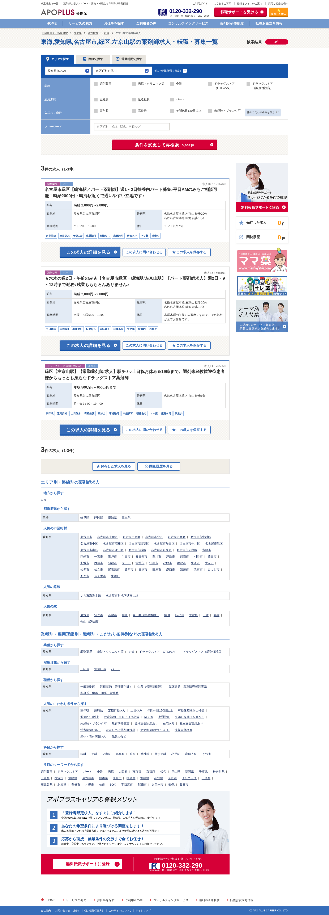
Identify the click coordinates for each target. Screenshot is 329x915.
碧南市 (184, 556)
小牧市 (167, 563)
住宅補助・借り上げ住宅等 (121, 717)
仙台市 (117, 778)
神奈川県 (219, 771)
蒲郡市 (112, 563)
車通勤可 (164, 717)
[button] (122, 71)
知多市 (84, 569)
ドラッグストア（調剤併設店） (203, 651)
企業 (131, 651)
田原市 (156, 569)
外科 (94, 754)
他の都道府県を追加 (170, 71)
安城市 (84, 563)
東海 (44, 499)
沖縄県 (144, 778)
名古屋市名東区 (161, 550)
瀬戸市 (112, 556)
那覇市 (142, 784)
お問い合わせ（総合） (67, 910)
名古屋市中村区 (201, 537)
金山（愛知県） (90, 621)
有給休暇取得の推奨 (191, 710)
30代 (113, 784)
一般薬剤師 (87, 686)
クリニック (189, 778)
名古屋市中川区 (190, 543)
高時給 (98, 710)
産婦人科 (191, 754)
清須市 (184, 569)
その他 (206, 754)
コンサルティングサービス (188, 23)
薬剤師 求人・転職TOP (55, 33)
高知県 (158, 778)
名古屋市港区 (214, 543)
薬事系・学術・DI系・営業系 (99, 693)
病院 (111, 771)
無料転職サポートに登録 (88, 864)
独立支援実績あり (191, 723)
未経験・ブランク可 (93, 723)
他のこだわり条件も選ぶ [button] (262, 112)
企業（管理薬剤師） (150, 686)
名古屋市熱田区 (164, 543)
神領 (125, 615)
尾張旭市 (114, 569)
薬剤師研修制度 (232, 23)
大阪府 (123, 771)
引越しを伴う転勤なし (189, 717)
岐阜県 (84, 517)
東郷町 (115, 576)
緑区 (106, 33)
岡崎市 (84, 556)
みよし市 (213, 569)
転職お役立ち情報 (269, 23)
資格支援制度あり (146, 723)
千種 (206, 615)
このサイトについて (120, 910)
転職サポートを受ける (239, 12)
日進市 (142, 569)
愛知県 (78, 33)
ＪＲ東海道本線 (90, 595)
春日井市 (141, 556)
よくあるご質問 (222, 3)
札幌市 (89, 784)
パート (115, 669)
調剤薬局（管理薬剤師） (116, 686)
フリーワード (53, 126)
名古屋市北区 (154, 537)
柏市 (102, 784)
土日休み (136, 710)
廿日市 (184, 784)
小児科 (175, 754)
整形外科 (160, 754)
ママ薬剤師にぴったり (155, 730)
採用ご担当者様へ (278, 3)
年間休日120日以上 (160, 710)
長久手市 (100, 576)
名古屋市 (93, 33)
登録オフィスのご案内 (249, 3)
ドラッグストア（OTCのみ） (158, 651)
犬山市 (126, 563)
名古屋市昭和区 (113, 543)
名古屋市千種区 (107, 537)
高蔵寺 (112, 615)
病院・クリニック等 (110, 651)
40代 (163, 771)
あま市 (84, 576)
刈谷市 (198, 556)
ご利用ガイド (200, 3)
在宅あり (169, 723)
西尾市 (98, 563)
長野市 (172, 778)
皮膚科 (106, 754)
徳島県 (131, 778)
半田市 (126, 556)
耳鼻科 (120, 754)
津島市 (170, 556)
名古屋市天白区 (187, 550)
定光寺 (98, 615)
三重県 (126, 517)
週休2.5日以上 (89, 717)
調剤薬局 (86, 651)
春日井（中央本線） (146, 615)
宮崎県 (72, 778)
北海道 (61, 784)
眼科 (133, 754)
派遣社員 (100, 669)
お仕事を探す (114, 23)
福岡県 (189, 771)
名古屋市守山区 (113, 550)
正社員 (84, 669)
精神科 (145, 754)
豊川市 (156, 556)
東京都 (136, 771)
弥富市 (198, 569)
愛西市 (170, 569)
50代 (171, 784)
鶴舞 (216, 615)
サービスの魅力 (80, 23)
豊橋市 (206, 550)
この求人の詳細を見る (88, 252)
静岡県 (98, 517)
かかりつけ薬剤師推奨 (120, 730)
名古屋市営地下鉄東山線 (122, 595)
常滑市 (140, 563)
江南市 (153, 563)
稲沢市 (181, 563)
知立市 (98, 569)
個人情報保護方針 (94, 910)
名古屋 (84, 615)
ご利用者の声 (146, 23)
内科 (83, 754)
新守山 (179, 615)
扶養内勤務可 (183, 730)
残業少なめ (119, 736)
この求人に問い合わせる (144, 252)
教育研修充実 (120, 723)
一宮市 (98, 556)
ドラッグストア (67, 771)
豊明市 (129, 569)
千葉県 (203, 771)
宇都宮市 (127, 784)
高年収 (84, 710)
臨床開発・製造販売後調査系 (188, 686)
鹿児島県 (46, 784)
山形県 (206, 778)
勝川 (167, 615)
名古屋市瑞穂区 (139, 543)
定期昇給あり (117, 710)
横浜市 (59, 778)
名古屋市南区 (89, 550)
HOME (52, 23)
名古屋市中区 (89, 543)
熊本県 (103, 778)
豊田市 (212, 556)
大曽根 (193, 615)
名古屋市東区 (131, 537)
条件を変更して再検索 (164, 145)
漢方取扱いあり (90, 730)
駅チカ (148, 717)
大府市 (209, 563)
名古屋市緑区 (137, 550)
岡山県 (175, 771)
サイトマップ (143, 910)
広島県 (45, 778)
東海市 (195, 563)
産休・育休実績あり (93, 736)
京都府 (150, 771)
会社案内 (46, 910)
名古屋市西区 (176, 537)
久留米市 (157, 784)
